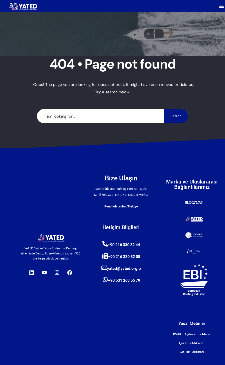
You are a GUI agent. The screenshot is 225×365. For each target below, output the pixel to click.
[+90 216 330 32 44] (105, 244)
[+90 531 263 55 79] (105, 279)
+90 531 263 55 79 (124, 280)
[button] (221, 6)
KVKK (177, 334)
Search (176, 116)
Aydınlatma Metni (198, 334)
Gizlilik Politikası (192, 352)
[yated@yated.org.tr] (104, 268)
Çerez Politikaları (192, 343)
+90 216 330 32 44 (124, 244)
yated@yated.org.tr (124, 268)
